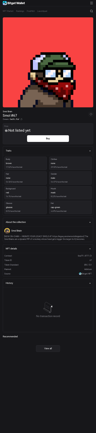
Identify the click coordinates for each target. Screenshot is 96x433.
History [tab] (48, 283)
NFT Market (8, 11)
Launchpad (42, 11)
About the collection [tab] (48, 222)
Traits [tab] (48, 150)
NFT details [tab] (48, 248)
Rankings (20, 11)
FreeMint (31, 11)
